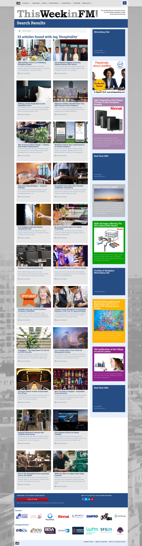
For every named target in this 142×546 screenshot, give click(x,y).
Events (44, 3)
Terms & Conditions (101, 541)
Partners (77, 3)
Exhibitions (67, 3)
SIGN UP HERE (32, 499)
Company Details (88, 541)
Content (26, 3)
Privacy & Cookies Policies (117, 541)
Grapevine (36, 3)
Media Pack (87, 3)
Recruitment (54, 3)
